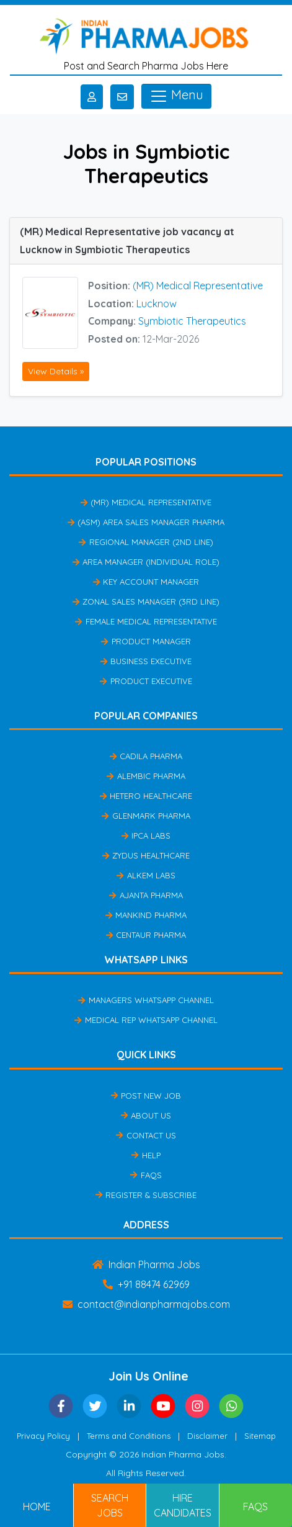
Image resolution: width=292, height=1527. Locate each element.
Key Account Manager (146, 582)
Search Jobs (109, 1505)
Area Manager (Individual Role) (146, 562)
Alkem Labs (146, 875)
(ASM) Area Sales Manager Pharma (146, 522)
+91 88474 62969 (146, 1284)
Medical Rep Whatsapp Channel (145, 1020)
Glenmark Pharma (146, 816)
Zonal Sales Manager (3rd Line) (146, 601)
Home (37, 1506)
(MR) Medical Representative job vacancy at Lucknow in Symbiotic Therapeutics (127, 240)
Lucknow (156, 303)
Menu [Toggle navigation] (176, 96)
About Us (146, 1115)
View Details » (56, 371)
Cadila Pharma (146, 756)
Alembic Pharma (146, 776)
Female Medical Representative (145, 621)
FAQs (145, 1175)
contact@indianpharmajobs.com (146, 1304)
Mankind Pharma (146, 915)
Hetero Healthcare (146, 796)
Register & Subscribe (146, 1195)
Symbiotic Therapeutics (192, 321)
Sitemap (260, 1436)
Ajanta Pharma (145, 895)
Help (145, 1155)
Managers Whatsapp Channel (145, 1000)
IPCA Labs (146, 835)
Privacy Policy (43, 1436)
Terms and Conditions (128, 1436)
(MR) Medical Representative (198, 285)
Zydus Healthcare (146, 855)
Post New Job (146, 1096)
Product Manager (145, 641)
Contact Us (145, 1135)
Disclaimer (207, 1436)
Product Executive (146, 681)
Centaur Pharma (146, 935)
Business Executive (146, 661)
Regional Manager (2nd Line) (146, 542)
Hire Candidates (182, 1505)
